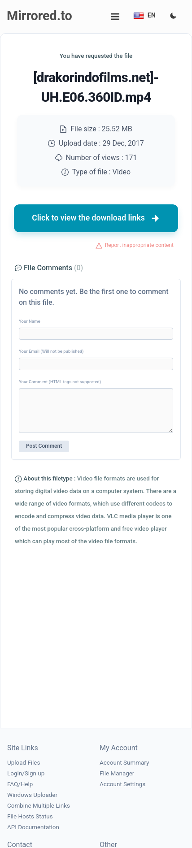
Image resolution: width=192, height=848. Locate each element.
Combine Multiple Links (38, 805)
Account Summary (124, 762)
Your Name (29, 321)
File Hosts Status (30, 816)
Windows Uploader (32, 795)
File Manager (117, 773)
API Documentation (33, 827)
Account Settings (122, 784)
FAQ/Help (20, 784)
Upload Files (23, 762)
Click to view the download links (96, 218)
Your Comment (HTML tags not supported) (60, 381)
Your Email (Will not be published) (51, 351)
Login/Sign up (25, 773)
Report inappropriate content (139, 245)
